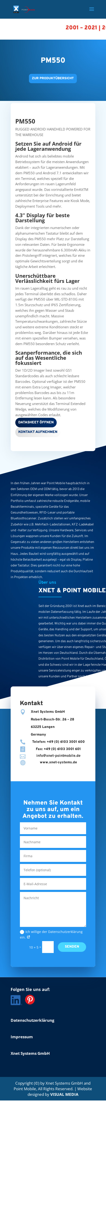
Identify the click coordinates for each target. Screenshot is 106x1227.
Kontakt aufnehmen (37, 432)
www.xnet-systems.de (58, 762)
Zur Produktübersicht (53, 78)
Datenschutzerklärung (32, 1020)
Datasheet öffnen (36, 422)
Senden (72, 947)
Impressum (22, 1036)
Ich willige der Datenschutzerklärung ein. (51, 934)
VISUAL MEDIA (64, 1094)
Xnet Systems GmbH (30, 1053)
